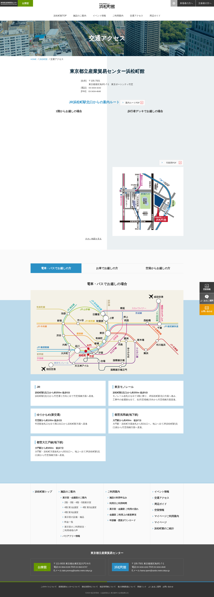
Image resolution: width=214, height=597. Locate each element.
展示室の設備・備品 (74, 516)
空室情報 (159, 509)
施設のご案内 (79, 15)
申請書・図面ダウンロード (122, 519)
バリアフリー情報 (71, 535)
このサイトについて (44, 587)
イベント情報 (99, 15)
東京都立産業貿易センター (107, 552)
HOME (34, 59)
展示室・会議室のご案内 (75, 496)
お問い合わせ (172, 587)
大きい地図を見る (93, 238)
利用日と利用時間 (118, 502)
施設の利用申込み (118, 496)
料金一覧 (68, 521)
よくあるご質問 (157, 587)
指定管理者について (108, 587)
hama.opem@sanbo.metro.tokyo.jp (157, 570)
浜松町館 (44, 59)
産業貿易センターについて (66, 587)
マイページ (160, 521)
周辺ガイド (155, 15)
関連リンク (144, 587)
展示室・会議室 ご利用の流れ (123, 508)
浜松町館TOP (60, 15)
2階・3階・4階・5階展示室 (77, 501)
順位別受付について (88, 587)
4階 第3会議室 (71, 511)
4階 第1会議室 (71, 506)
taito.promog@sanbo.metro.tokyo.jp (79, 570)
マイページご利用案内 (166, 515)
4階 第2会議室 (89, 506)
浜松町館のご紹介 (164, 527)
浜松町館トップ (43, 490)
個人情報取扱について (128, 587)
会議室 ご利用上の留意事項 (122, 513)
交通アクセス (136, 15)
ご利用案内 (117, 15)
